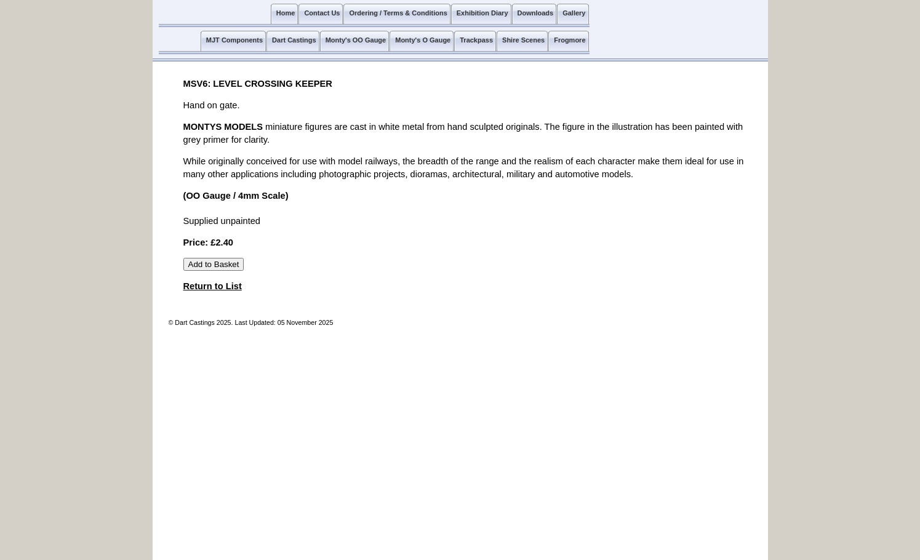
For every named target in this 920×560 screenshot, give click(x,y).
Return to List (212, 286)
